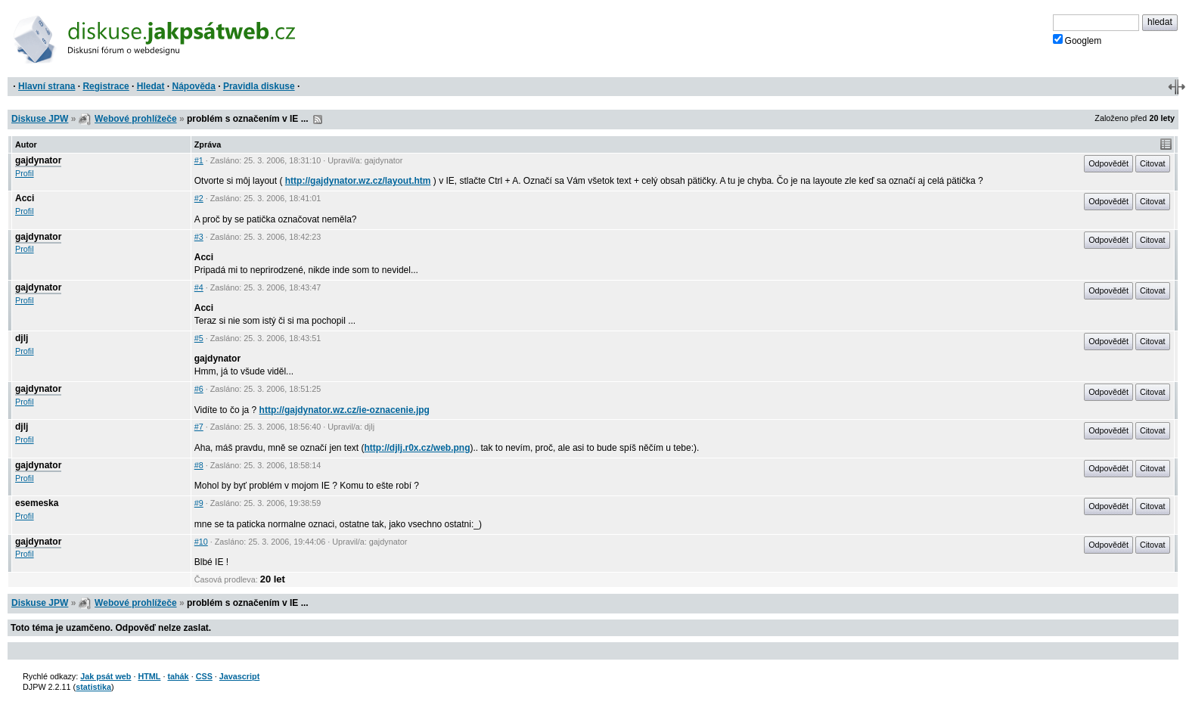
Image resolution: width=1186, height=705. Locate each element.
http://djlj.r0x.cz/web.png (417, 448)
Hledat (151, 86)
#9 (198, 503)
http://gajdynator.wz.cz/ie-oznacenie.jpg (344, 410)
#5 (198, 338)
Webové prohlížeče (135, 118)
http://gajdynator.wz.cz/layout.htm (358, 180)
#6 (198, 388)
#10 (201, 541)
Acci (24, 198)
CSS (204, 676)
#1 (198, 160)
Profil (24, 173)
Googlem (1077, 40)
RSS (317, 119)
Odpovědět (1108, 163)
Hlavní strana (46, 86)
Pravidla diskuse (259, 86)
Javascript (239, 676)
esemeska (36, 503)
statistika (93, 686)
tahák (177, 676)
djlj (21, 338)
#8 (198, 465)
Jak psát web (105, 676)
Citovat (1153, 163)
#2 (198, 198)
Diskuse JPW (39, 118)
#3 (198, 236)
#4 (198, 287)
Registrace (105, 86)
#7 (198, 426)
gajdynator (38, 160)
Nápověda (194, 86)
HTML (149, 676)
